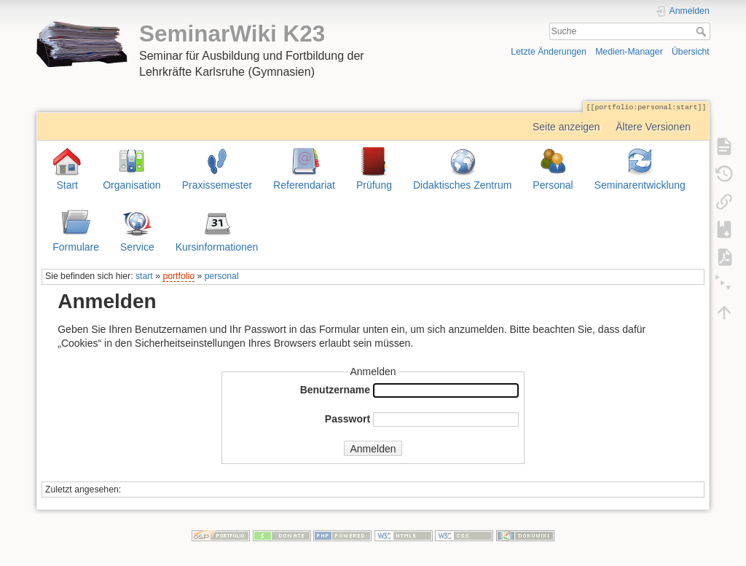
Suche (703, 31)
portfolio (178, 276)
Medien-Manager (629, 52)
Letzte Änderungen (548, 52)
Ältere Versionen (653, 127)
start (144, 276)
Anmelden (373, 449)
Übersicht (691, 52)
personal (222, 276)
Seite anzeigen (566, 127)
